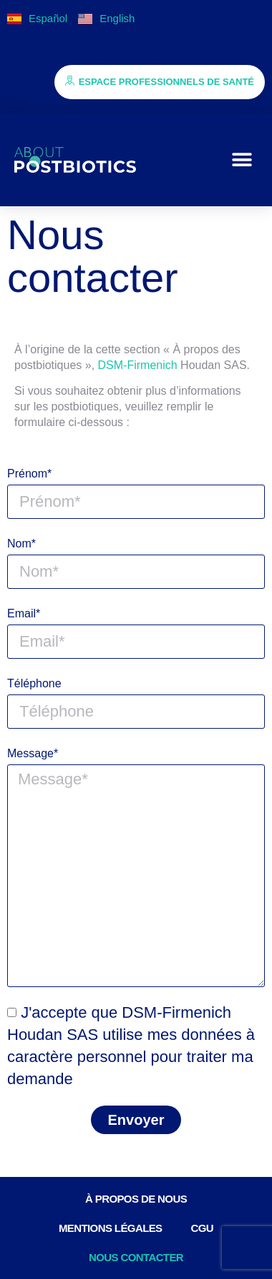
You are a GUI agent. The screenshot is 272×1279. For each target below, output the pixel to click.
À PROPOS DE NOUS (136, 1199)
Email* (23, 613)
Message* (32, 753)
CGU (202, 1228)
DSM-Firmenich (138, 365)
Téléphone (34, 683)
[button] (241, 160)
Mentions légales (110, 1228)
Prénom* (29, 473)
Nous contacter (136, 1257)
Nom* (21, 543)
